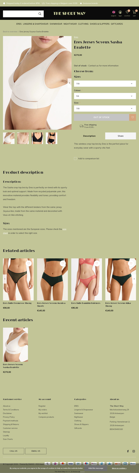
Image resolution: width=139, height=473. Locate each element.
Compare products (46, 417)
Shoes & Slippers (100, 24)
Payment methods (10, 421)
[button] (9, 138)
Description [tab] (89, 136)
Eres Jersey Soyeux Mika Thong (118, 304)
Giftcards (117, 24)
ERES (19, 24)
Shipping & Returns (11, 424)
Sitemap (6, 432)
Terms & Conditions (11, 410)
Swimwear (56, 24)
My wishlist (43, 413)
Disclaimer (7, 413)
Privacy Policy (9, 417)
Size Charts (8, 439)
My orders (43, 410)
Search (40, 13)
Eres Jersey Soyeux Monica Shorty (51, 304)
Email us (35, 451)
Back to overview (10, 31)
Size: (77, 102)
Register (42, 406)
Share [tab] (121, 136)
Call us (13, 451)
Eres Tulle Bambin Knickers (85, 303)
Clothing (83, 24)
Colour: (78, 90)
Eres (76, 37)
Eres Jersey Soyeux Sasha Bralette (13, 366)
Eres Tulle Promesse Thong (17, 303)
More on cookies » (119, 468)
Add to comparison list (88, 158)
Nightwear (70, 24)
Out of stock (101, 117)
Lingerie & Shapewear (35, 24)
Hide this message (95, 468)
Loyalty (6, 435)
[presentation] (70, 82)
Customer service (10, 428)
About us (6, 406)
